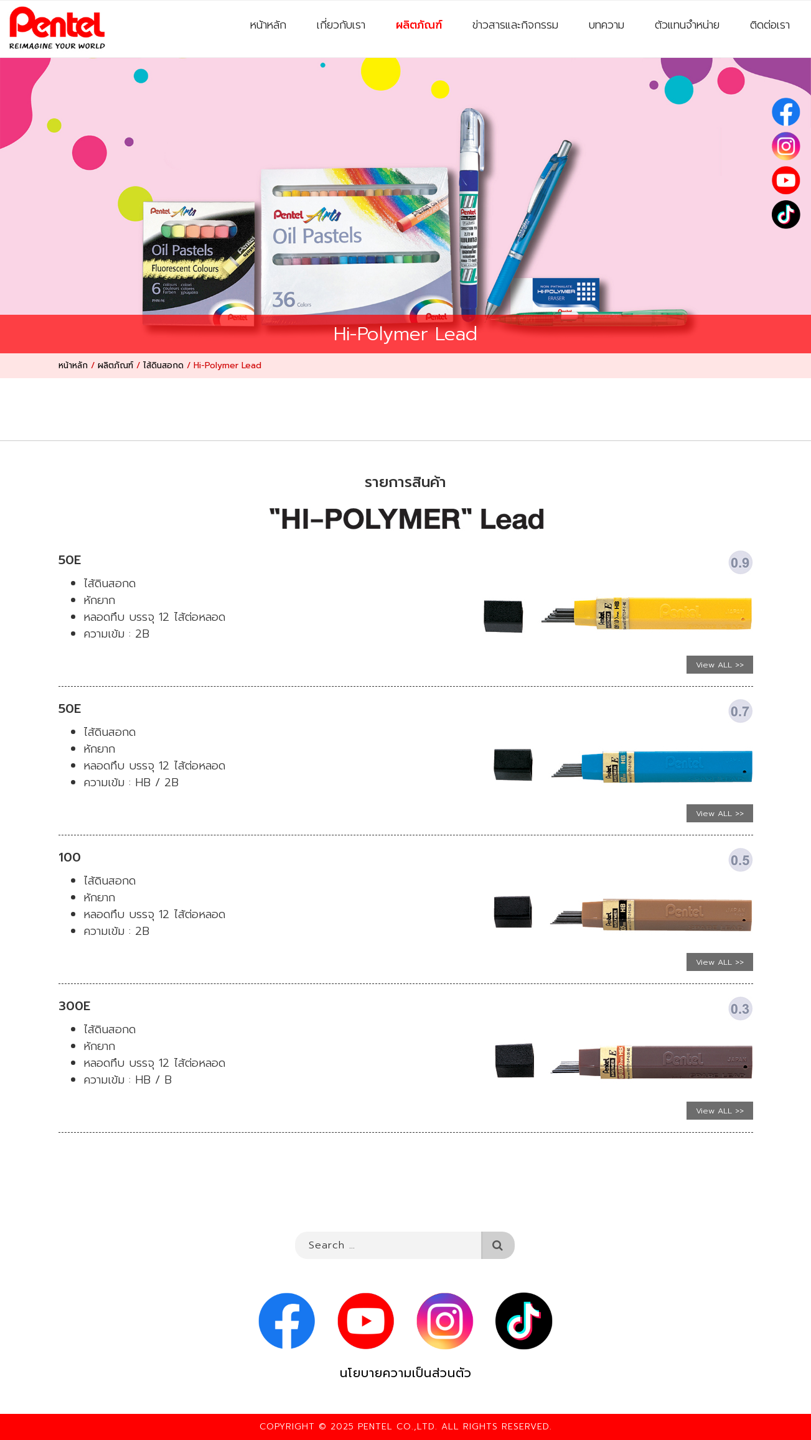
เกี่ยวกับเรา (341, 25)
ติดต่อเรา (770, 25)
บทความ (606, 25)
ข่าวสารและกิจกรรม (515, 25)
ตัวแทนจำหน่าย (687, 25)
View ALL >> (720, 665)
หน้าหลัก (268, 25)
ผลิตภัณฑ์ (419, 25)
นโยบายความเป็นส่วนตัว (406, 1373)
